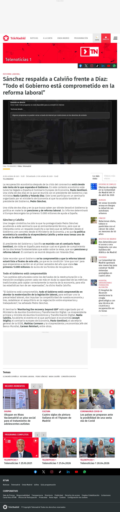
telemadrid (11, 507)
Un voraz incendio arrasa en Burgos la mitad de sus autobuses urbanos (94, 202)
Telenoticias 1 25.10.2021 (21, 448)
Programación (81, 38)
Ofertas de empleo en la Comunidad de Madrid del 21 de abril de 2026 (94, 186)
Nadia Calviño (54, 376)
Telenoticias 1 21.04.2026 (59, 448)
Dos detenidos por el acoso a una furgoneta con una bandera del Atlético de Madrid (94, 241)
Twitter (86, 65)
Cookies (62, 497)
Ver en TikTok (60, 472)
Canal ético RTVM (9, 497)
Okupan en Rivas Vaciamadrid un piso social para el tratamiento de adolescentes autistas (21, 399)
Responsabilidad (23, 495)
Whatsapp (114, 65)
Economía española (11, 376)
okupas (7, 411)
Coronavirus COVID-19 (91, 411)
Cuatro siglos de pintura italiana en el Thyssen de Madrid (59, 399)
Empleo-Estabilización (90, 495)
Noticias (34, 38)
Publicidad (59, 495)
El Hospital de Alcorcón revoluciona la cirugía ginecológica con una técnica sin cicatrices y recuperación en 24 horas (94, 283)
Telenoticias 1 (11, 460)
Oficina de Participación (27, 497)
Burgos (102, 200)
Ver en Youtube (76, 471)
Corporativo (10, 491)
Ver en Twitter (43, 472)
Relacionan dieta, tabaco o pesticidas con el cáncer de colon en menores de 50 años (94, 220)
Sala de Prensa (9, 495)
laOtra (36, 485)
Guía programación (48, 485)
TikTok (97, 65)
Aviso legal (53, 497)
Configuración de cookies (78, 497)
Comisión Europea (68, 376)
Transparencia (37, 495)
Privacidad (43, 497)
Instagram (92, 65)
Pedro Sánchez (42, 376)
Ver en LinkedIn (68, 471)
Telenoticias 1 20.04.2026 (97, 448)
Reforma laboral (11, 74)
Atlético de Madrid (107, 239)
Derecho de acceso (72, 495)
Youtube (108, 65)
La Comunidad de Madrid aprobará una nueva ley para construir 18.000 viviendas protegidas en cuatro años (94, 259)
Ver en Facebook (35, 472)
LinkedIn (103, 65)
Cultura (46, 411)
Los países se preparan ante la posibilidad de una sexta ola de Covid (97, 399)
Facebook (80, 65)
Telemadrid (15, 485)
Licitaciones (106, 495)
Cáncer (102, 218)
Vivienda (103, 257)
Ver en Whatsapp (84, 471)
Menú (115, 38)
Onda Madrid (63, 38)
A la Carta (47, 38)
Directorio (49, 495)
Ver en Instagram (51, 471)
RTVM (6, 480)
